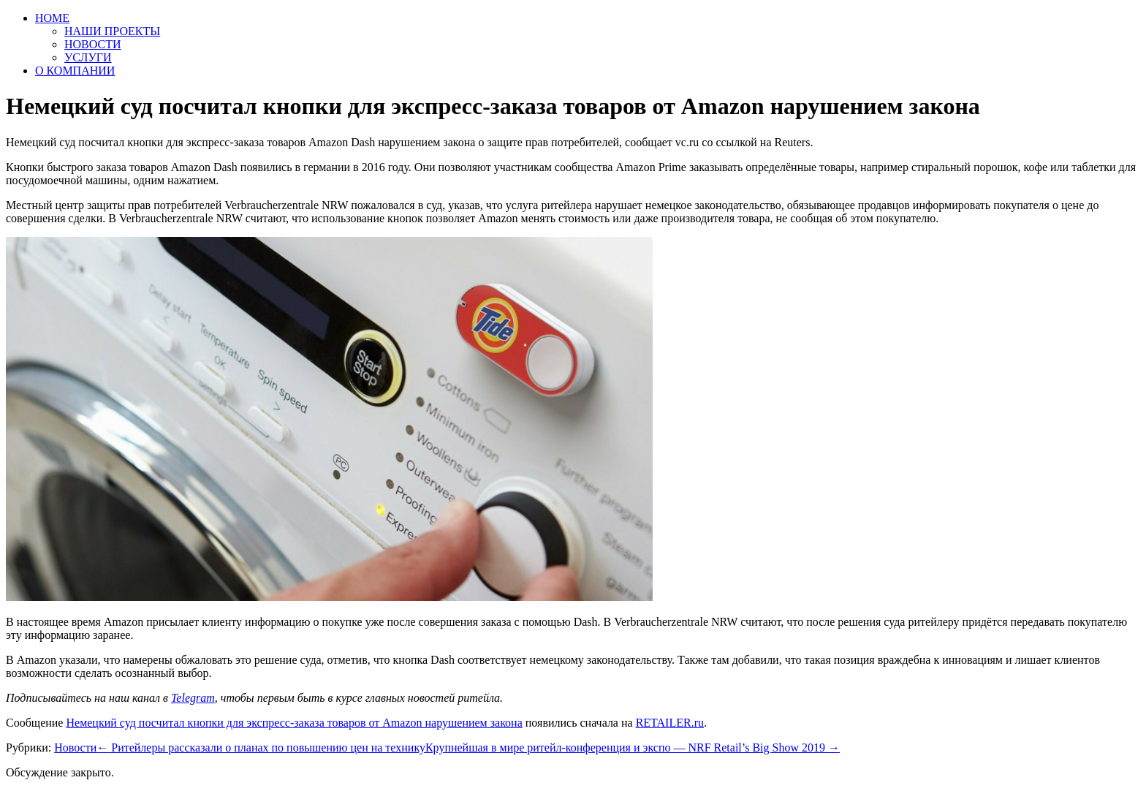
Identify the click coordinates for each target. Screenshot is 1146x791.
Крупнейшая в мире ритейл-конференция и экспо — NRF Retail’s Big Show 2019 (632, 747)
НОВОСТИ (92, 44)
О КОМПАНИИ (75, 70)
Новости (75, 747)
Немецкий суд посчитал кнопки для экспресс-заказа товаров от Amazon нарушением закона (294, 722)
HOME (52, 18)
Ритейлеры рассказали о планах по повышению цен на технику (260, 747)
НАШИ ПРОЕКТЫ (112, 31)
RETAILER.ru (670, 722)
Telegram (193, 698)
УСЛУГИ (88, 57)
